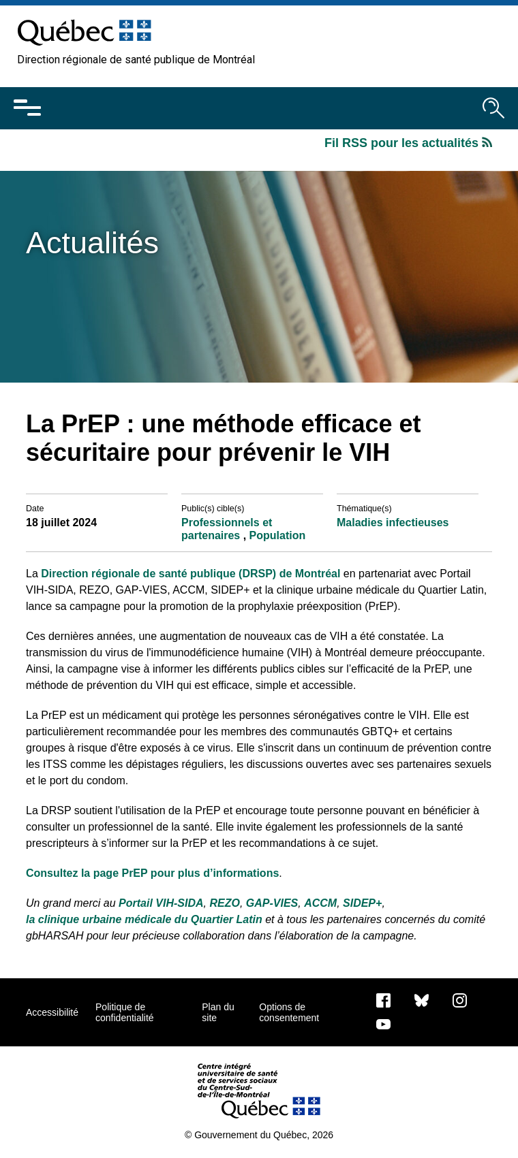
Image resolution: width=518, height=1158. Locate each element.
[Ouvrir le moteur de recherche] (493, 108)
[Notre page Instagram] (460, 999)
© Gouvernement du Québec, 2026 (259, 1134)
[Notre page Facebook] (383, 999)
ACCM (320, 903)
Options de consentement (289, 1012)
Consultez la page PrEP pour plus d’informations (152, 873)
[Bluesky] (421, 999)
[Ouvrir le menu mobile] (27, 108)
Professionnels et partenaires (226, 529)
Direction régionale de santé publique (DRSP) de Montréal (190, 573)
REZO (224, 903)
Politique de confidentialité (124, 1012)
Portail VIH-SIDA (161, 903)
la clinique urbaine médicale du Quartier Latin (144, 919)
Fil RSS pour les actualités (408, 143)
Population (277, 535)
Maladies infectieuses (393, 522)
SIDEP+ (362, 903)
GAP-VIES (272, 903)
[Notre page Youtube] (383, 1023)
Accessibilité (52, 1012)
